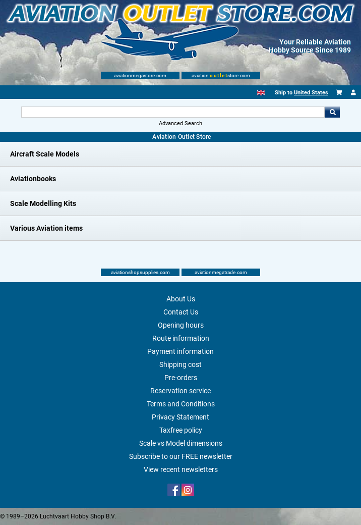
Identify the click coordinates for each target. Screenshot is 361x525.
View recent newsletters (181, 469)
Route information (180, 338)
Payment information (180, 351)
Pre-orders (180, 378)
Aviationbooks (33, 179)
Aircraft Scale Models (44, 154)
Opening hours (181, 325)
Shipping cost (180, 364)
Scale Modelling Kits (43, 203)
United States (311, 92)
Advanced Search (180, 123)
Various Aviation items (46, 228)
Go (332, 112)
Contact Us (180, 312)
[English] (261, 92)
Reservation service (180, 391)
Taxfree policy (180, 430)
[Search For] (173, 112)
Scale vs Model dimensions (180, 443)
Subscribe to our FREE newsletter (180, 456)
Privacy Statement (180, 417)
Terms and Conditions (181, 404)
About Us (180, 299)
